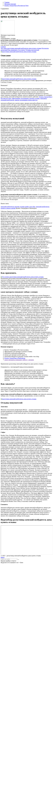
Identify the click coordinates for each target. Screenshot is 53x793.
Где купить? (21, 50)
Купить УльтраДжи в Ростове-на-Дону (16, 5)
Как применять (13, 50)
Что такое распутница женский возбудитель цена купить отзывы (21, 48)
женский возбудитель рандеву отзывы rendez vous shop (18, 206)
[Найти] (18, 559)
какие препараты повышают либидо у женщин (19, 360)
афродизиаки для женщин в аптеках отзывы (26, 98)
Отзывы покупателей (32, 50)
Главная (6, 2)
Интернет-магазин (10, 4)
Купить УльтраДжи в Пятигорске (14, 358)
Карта (2, 557)
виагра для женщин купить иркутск (26, 100)
